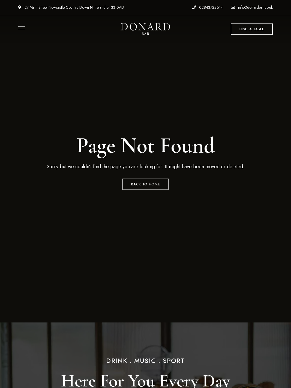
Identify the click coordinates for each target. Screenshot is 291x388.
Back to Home (145, 184)
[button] (252, 29)
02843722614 (207, 7)
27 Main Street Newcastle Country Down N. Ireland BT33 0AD (71, 7)
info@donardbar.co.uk (252, 7)
